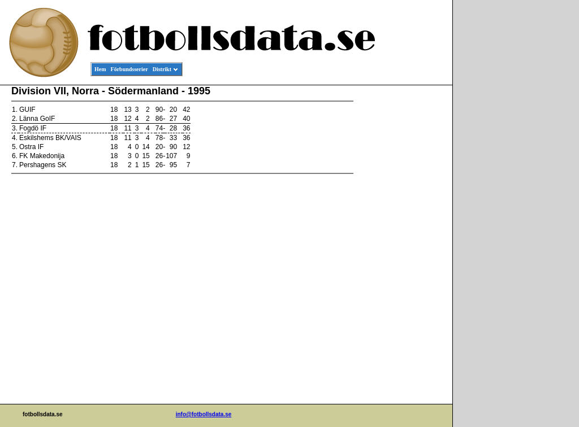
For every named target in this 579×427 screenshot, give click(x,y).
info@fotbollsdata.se (204, 414)
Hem (100, 69)
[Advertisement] (401, 257)
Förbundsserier (129, 69)
